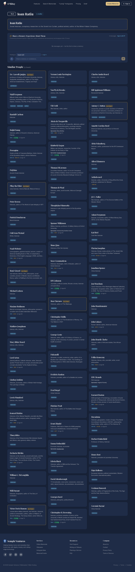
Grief (85, 4)
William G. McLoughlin (19, 475)
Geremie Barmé (97, 506)
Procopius (14, 150)
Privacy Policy (107, 550)
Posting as (13, 54)
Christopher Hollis (58, 317)
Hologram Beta (41, 550)
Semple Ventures (13, 565)
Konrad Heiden (16, 413)
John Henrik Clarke (99, 339)
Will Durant (15, 490)
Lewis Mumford (16, 397)
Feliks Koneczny (98, 357)
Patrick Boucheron (17, 217)
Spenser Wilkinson (58, 223)
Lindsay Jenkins (16, 379)
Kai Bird (94, 232)
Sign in (126, 4)
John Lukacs (96, 321)
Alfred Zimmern (98, 161)
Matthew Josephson (18, 326)
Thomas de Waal (57, 187)
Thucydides (14, 435)
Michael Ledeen (16, 291)
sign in (44, 54)
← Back (11, 14)
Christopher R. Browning (61, 512)
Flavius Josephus (98, 248)
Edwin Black (56, 461)
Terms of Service (108, 553)
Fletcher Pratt (56, 406)
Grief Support (74, 544)
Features (37, 4)
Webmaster (23, 565)
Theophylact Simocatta (60, 205)
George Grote (56, 334)
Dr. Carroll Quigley (18, 74)
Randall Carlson (16, 114)
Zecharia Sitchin (16, 453)
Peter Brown (15, 201)
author (26, 106)
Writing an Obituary (76, 547)
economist (102, 117)
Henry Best (95, 454)
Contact (105, 547)
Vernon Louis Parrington (61, 74)
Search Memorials (49, 4)
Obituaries (40, 547)
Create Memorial (112, 4)
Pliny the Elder (16, 186)
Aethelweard (96, 177)
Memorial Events (42, 553)
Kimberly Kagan (57, 145)
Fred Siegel (55, 390)
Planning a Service (75, 550)
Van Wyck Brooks (58, 90)
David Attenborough (59, 479)
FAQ (71, 553)
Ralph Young (15, 130)
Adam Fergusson (98, 214)
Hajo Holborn (96, 470)
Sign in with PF (121, 36)
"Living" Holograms (66, 4)
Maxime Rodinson (17, 306)
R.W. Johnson (56, 280)
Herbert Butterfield (99, 439)
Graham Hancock (98, 488)
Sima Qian (55, 245)
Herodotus (95, 417)
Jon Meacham (97, 283)
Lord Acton (14, 357)
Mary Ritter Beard (17, 342)
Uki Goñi (54, 105)
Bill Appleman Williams (100, 90)
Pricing (78, 4)
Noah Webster (15, 248)
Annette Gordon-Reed (100, 125)
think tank (20, 106)
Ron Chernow (56, 301)
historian (13, 106)
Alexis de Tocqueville (59, 121)
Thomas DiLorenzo (58, 167)
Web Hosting (32, 565)
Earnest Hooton (97, 395)
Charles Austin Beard (100, 74)
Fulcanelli (55, 354)
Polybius (13, 170)
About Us (106, 544)
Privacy (116, 565)
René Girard (15, 270)
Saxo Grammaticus (58, 261)
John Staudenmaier (99, 306)
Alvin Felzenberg (98, 143)
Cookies (129, 565)
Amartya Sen (60, 449)
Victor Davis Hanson (18, 508)
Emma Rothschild (58, 443)
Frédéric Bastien (57, 374)
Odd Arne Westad (17, 233)
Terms (122, 565)
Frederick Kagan (61, 153)
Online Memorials (42, 544)
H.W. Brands (96, 377)
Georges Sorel (56, 497)
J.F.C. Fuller (96, 197)
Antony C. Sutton (98, 105)
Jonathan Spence (98, 268)
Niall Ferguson (16, 94)
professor (13, 86)
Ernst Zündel (56, 423)
